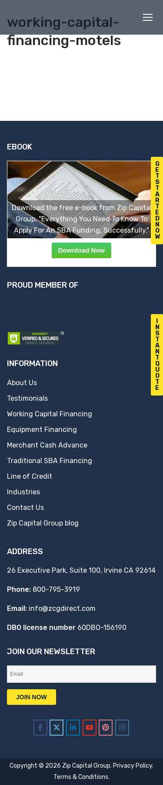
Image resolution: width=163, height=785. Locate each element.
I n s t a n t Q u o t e (157, 355)
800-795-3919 (56, 589)
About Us (22, 383)
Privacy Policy (132, 765)
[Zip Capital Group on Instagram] (122, 728)
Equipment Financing (42, 429)
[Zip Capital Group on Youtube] (89, 728)
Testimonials (27, 398)
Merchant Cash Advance (47, 445)
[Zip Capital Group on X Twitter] (56, 728)
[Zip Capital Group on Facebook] (40, 728)
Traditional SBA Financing (49, 461)
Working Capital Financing (49, 414)
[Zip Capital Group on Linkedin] (73, 728)
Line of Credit (29, 476)
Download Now (81, 250)
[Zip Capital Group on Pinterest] (106, 728)
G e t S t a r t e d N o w (157, 200)
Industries (23, 492)
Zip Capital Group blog (43, 523)
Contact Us (25, 507)
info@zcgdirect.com (62, 608)
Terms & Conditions (80, 777)
